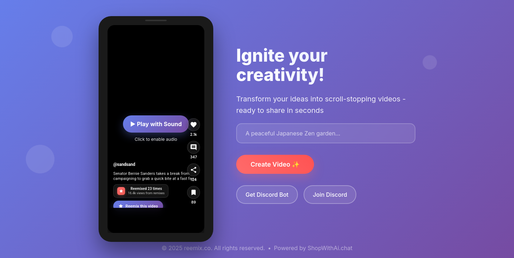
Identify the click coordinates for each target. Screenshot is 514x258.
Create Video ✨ (275, 164)
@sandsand (124, 164)
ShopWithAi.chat (330, 248)
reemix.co (197, 248)
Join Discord (330, 194)
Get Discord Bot (267, 194)
